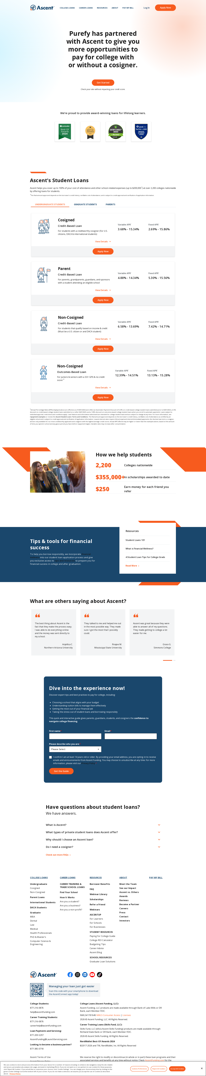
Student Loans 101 (135, 540)
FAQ (92, 889)
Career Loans (86, 8)
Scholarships (97, 899)
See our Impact (127, 888)
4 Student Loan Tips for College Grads (145, 557)
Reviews (123, 900)
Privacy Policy (88, 763)
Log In (147, 7)
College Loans (67, 8)
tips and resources (65, 560)
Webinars (95, 909)
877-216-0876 (36, 1007)
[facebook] (70, 974)
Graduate (35, 912)
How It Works (67, 897)
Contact (123, 916)
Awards (123, 896)
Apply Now (165, 7)
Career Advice (97, 948)
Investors (124, 920)
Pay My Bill (128, 8)
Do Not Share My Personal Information (49, 1065)
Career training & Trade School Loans (72, 886)
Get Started (103, 82)
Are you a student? (69, 901)
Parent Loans (37, 897)
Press (122, 912)
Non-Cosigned (37, 892)
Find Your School (69, 892)
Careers (123, 908)
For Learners (96, 918)
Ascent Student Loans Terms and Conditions (72, 417)
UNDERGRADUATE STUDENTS (50, 204)
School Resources (101, 957)
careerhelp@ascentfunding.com (45, 1025)
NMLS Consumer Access (108, 1015)
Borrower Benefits (100, 884)
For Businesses (97, 926)
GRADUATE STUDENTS (85, 204)
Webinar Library (98, 894)
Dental (33, 920)
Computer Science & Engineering (40, 943)
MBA (32, 916)
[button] (167, 660)
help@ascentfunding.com (42, 1012)
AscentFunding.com (154, 1060)
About (115, 8)
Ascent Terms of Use (40, 1057)
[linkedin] (84, 974)
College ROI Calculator (101, 940)
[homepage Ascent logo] (42, 8)
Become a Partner (129, 904)
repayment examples (37, 417)
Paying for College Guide (102, 936)
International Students (43, 902)
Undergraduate (38, 884)
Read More (131, 565)
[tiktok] (99, 974)
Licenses (126, 1015)
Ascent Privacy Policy (40, 1061)
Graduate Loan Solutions (102, 961)
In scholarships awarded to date (133, 477)
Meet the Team (128, 884)
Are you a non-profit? (71, 909)
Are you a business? (70, 905)
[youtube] (92, 974)
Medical (34, 928)
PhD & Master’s (38, 937)
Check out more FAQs (57, 854)
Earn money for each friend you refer (132, 489)
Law (32, 924)
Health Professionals (41, 933)
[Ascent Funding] (43, 974)
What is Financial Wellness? (139, 548)
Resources (102, 8)
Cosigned (35, 888)
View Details (103, 241)
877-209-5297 (36, 1035)
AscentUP (95, 914)
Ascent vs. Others (129, 892)
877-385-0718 (36, 1048)
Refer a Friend (97, 904)
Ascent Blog (96, 952)
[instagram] (77, 974)
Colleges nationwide (124, 465)
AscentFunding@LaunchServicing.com (48, 1039)
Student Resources (101, 932)
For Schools (96, 922)
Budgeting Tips (98, 944)
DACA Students (38, 907)
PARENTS (110, 204)
